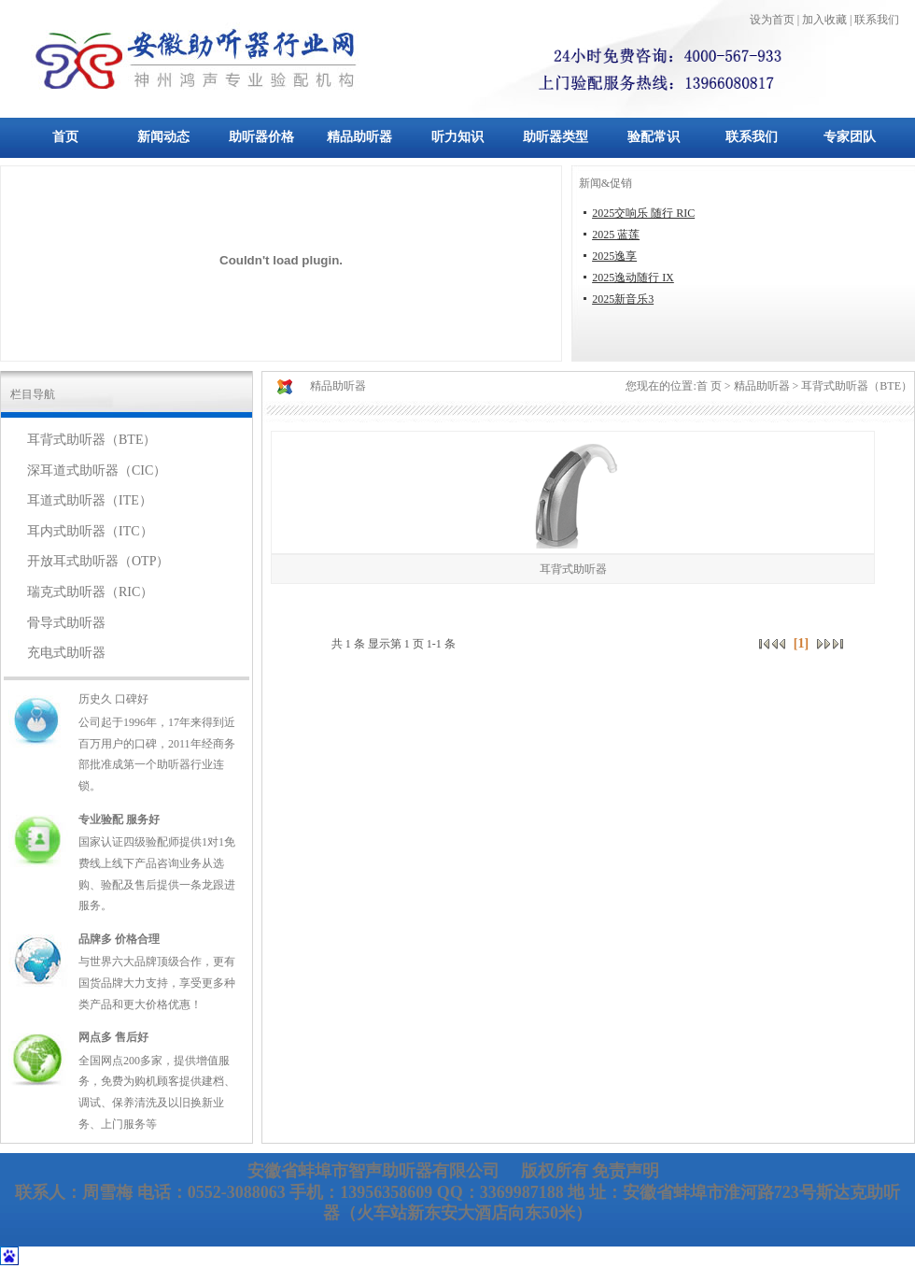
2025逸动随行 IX (633, 277)
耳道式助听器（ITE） (89, 500)
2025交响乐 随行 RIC (643, 213)
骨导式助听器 (66, 623)
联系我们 (751, 137)
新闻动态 (163, 137)
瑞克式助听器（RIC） (90, 592)
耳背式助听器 (573, 569)
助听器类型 (555, 137)
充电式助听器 (66, 653)
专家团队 (850, 137)
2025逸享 (614, 256)
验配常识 (653, 137)
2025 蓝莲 (616, 234)
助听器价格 (261, 137)
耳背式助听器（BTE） (91, 440)
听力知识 (457, 137)
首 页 (709, 385)
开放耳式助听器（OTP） (98, 561)
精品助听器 (359, 137)
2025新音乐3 (623, 299)
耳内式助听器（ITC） (90, 531)
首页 (65, 137)
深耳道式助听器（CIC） (96, 470)
